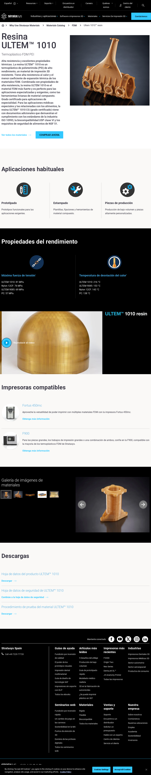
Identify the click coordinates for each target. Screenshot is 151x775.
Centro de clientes (112, 739)
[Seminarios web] (65, 706)
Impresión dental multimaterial (62, 672)
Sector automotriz (136, 663)
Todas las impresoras (113, 679)
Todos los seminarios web (64, 749)
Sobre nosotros (135, 714)
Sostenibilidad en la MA (65, 727)
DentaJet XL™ (110, 671)
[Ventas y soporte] (114, 708)
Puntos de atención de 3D (65, 733)
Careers (89, 3)
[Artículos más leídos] (90, 651)
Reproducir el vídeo (17, 343)
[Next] (143, 504)
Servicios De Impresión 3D (113, 16)
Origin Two (108, 662)
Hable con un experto (113, 735)
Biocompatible (85, 719)
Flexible (82, 715)
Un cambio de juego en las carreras (65, 721)
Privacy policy (122, 765)
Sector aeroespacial (137, 667)
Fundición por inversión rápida (65, 713)
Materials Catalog (56, 25)
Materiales (92, 16)
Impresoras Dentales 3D (139, 654)
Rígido (82, 711)
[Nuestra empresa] (139, 708)
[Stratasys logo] (11, 16)
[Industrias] (139, 649)
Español (11, 3)
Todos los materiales (88, 723)
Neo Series (108, 666)
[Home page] (1, 25)
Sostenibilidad (134, 736)
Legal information (103, 765)
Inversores (132, 740)
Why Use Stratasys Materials (24, 25)
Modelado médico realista (87, 680)
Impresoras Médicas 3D (138, 658)
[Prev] (81, 504)
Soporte (47, 3)
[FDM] (80, 25)
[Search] (143, 5)
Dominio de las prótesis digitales (65, 741)
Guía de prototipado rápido (88, 672)
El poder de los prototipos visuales (63, 664)
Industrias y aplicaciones (43, 16)
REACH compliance (141, 765)
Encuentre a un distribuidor (110, 721)
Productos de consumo (138, 671)
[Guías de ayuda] (65, 649)
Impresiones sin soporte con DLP (65, 688)
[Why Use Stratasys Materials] (43, 25)
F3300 (106, 658)
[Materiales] (90, 706)
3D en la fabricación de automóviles (89, 688)
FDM (74, 25)
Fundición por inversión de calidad (65, 656)
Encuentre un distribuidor (69, 5)
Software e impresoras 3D (71, 16)
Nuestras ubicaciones (138, 723)
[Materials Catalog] (69, 25)
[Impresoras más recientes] (114, 651)
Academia (132, 731)
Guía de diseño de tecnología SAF (63, 680)
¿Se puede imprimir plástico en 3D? (87, 696)
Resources (31, 3)
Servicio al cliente (111, 743)
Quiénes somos (106, 5)
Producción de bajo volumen (88, 664)
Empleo (131, 727)
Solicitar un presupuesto (109, 729)
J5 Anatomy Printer (112, 675)
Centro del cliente (126, 5)
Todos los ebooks (62, 694)
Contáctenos (134, 719)
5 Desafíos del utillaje (88, 658)
